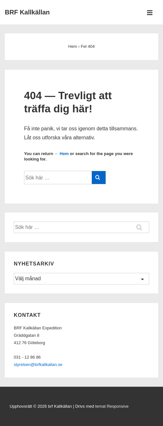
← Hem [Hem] (61, 153)
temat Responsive (112, 406)
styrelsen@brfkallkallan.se (38, 364)
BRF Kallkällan (27, 12)
